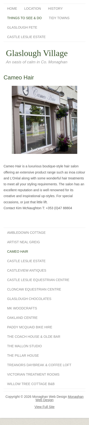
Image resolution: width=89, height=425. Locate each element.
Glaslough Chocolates (29, 299)
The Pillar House (23, 355)
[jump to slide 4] (51, 149)
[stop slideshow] (57, 149)
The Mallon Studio (24, 346)
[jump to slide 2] (42, 149)
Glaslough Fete (22, 27)
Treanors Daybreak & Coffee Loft (39, 365)
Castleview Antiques (26, 270)
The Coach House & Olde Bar (33, 336)
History (55, 8)
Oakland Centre (22, 318)
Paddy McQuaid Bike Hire (29, 327)
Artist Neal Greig (23, 242)
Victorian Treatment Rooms (33, 374)
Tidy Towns (59, 18)
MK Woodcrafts (22, 308)
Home (12, 8)
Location (32, 8)
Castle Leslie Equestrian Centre (38, 280)
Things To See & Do (24, 18)
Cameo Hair (17, 251)
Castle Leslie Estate (26, 37)
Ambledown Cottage (26, 232)
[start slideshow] (32, 149)
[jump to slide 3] (47, 149)
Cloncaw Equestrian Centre (34, 289)
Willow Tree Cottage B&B (31, 384)
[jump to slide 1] (37, 149)
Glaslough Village (37, 53)
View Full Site (44, 407)
